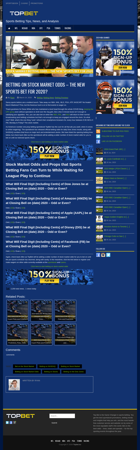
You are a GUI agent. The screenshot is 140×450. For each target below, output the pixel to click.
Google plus (14, 422)
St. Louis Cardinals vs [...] (115, 159)
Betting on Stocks (51, 372)
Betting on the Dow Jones (73, 372)
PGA (48, 28)
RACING (68, 28)
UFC (41, 28)
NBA (33, 28)
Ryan (12, 98)
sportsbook (52, 262)
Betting (39, 98)
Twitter (7, 422)
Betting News (48, 98)
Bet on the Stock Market (24, 366)
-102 (12, 193)
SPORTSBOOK (12, 3)
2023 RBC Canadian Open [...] (117, 188)
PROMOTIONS (37, 3)
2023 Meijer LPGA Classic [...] (117, 168)
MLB (68, 115)
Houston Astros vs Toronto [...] (117, 226)
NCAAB (24, 28)
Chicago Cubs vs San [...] (115, 236)
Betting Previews (61, 98)
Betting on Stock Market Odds (27, 372)
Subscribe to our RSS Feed (115, 131)
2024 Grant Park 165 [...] (114, 149)
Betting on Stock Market (70, 366)
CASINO (24, 3)
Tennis (57, 28)
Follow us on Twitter (113, 136)
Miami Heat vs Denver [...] (115, 178)
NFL (16, 28)
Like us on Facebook (112, 141)
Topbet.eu (77, 444)
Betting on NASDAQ (48, 366)
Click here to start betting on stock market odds (49, 142)
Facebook (10, 422)
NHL (60, 115)
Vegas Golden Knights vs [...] (116, 217)
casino (63, 262)
